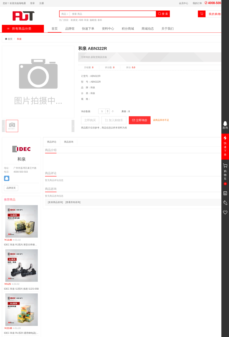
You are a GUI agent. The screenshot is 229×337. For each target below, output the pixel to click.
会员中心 (183, 3)
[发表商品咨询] (55, 202)
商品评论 (51, 141)
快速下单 (88, 28)
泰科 (100, 20)
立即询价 (139, 120)
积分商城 (128, 28)
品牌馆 (69, 28)
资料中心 (108, 28)
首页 (55, 28)
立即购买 (90, 120)
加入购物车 (114, 120)
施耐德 (93, 20)
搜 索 (163, 13)
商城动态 (148, 28)
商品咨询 (68, 141)
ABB (81, 20)
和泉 (86, 20)
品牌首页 (11, 188)
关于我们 (167, 28)
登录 (32, 3)
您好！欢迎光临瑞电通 (14, 3)
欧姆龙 (74, 20)
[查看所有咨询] (73, 202)
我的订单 (197, 3)
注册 (41, 3)
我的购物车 (216, 13)
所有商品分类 (19, 28)
